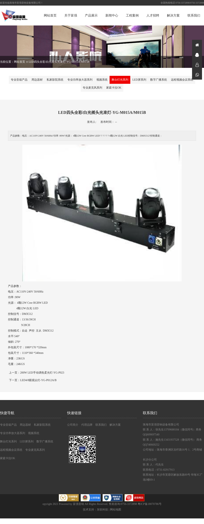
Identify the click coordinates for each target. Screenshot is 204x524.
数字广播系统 (158, 79)
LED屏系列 (139, 79)
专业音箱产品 (19, 79)
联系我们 (193, 15)
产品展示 (91, 15)
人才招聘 (152, 15)
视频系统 (102, 79)
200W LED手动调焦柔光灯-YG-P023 (42, 372)
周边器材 (37, 79)
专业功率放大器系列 (79, 79)
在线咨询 (197, 55)
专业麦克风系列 (92, 87)
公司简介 (72, 424)
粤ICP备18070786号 (150, 504)
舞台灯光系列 (120, 79)
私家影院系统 (55, 79)
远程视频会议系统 (182, 79)
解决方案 (173, 15)
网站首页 (50, 15)
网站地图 (115, 509)
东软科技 (102, 509)
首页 (197, 45)
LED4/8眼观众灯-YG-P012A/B (38, 380)
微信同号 (197, 75)
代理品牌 (86, 424)
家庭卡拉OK (113, 87)
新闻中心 (111, 15)
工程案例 (132, 15)
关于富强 (70, 15)
